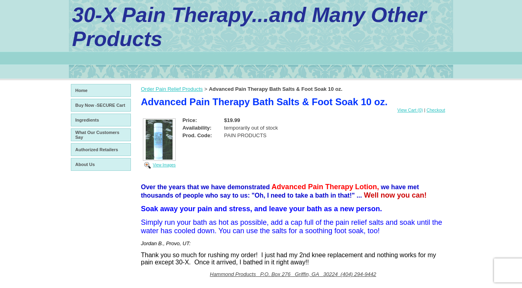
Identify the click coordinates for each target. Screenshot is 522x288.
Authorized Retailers (96, 149)
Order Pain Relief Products (172, 89)
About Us (85, 164)
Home (81, 90)
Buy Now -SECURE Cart (100, 105)
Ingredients (87, 120)
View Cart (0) (410, 110)
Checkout (436, 110)
